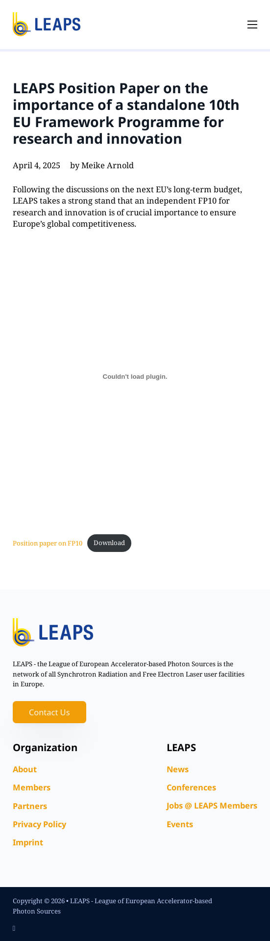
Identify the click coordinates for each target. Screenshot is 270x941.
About (25, 769)
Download (109, 542)
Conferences (191, 787)
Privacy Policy (39, 824)
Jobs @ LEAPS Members (212, 805)
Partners (30, 805)
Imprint (28, 842)
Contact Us (49, 712)
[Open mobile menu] (252, 24)
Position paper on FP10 (47, 542)
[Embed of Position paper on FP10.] (135, 377)
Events (180, 824)
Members (31, 787)
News (178, 769)
